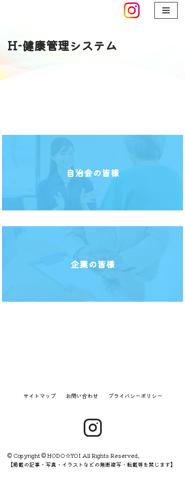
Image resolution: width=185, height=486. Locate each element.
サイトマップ (39, 396)
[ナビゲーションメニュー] (166, 10)
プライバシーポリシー (135, 396)
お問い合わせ (82, 396)
